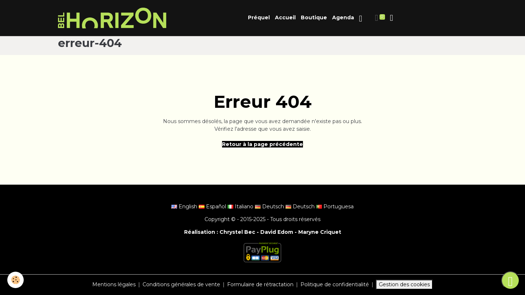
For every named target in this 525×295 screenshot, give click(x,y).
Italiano (241, 206)
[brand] (113, 18)
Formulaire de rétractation (260, 284)
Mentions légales (114, 284)
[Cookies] (15, 280)
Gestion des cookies (404, 284)
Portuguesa (335, 206)
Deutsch (270, 206)
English (185, 206)
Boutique (314, 17)
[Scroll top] (510, 280)
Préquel (259, 17)
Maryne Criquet (319, 232)
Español (213, 206)
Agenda (343, 17)
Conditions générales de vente (181, 284)
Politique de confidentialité (334, 284)
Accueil (285, 17)
